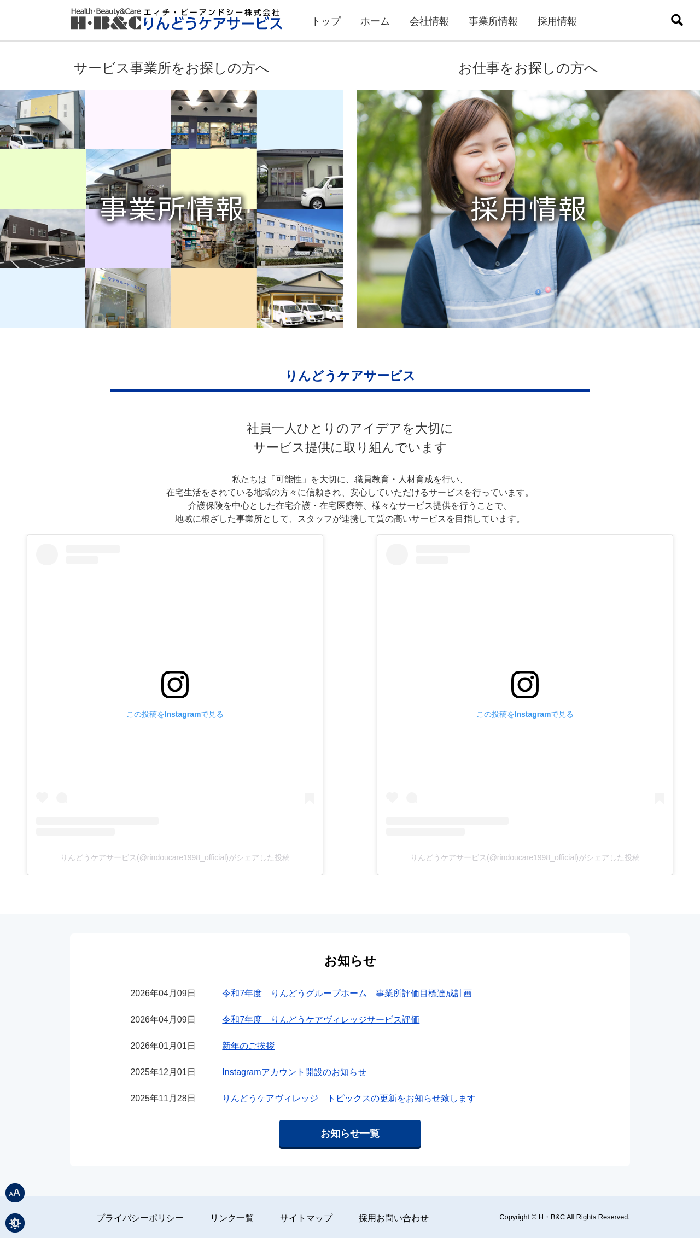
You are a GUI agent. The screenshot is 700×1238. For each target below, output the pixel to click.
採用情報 (557, 21)
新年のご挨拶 (248, 1045)
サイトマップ (306, 1218)
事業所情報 (493, 21)
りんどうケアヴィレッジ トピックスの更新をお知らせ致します (349, 1098)
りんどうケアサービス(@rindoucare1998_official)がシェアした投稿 (175, 857)
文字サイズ (15, 1192)
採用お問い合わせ (394, 1218)
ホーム (375, 21)
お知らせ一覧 (350, 1133)
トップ (326, 21)
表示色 (15, 1223)
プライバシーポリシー (140, 1218)
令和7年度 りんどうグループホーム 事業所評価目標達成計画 (347, 993)
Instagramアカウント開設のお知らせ (294, 1072)
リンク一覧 (232, 1218)
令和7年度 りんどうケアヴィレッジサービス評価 (320, 1019)
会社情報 (429, 21)
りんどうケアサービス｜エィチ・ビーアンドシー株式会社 (177, 23)
